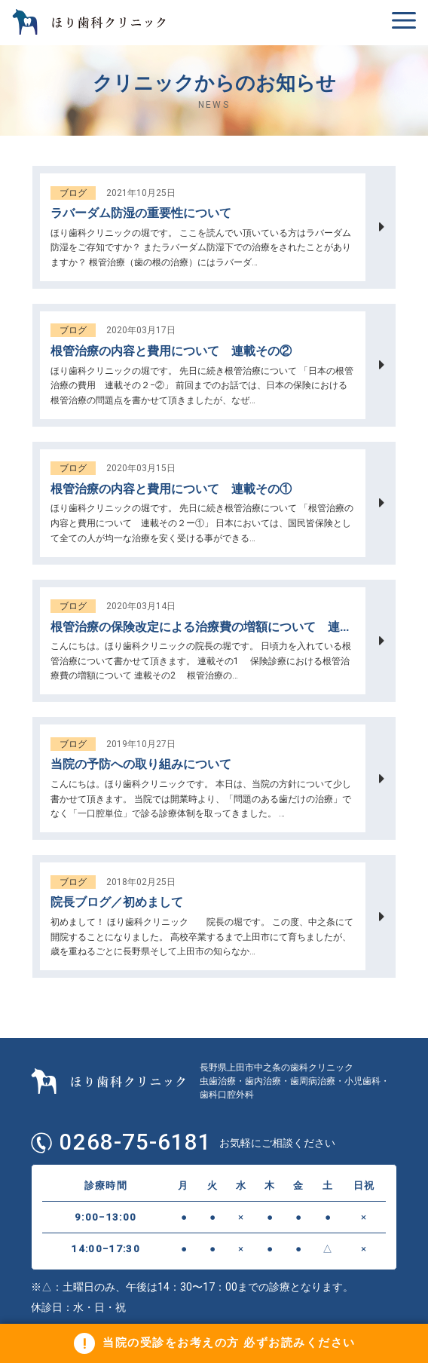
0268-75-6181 (139, 1143)
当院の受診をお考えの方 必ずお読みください (229, 1341)
